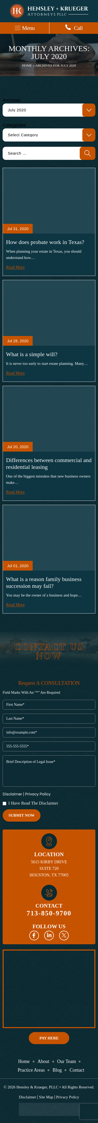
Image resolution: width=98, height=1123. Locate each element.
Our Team (66, 1061)
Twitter (64, 935)
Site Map (46, 1097)
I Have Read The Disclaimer (33, 803)
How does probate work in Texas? (45, 242)
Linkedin (49, 935)
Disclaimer (12, 794)
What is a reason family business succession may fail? (44, 582)
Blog (57, 1070)
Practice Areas (31, 1070)
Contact (77, 1070)
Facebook (34, 935)
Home (27, 65)
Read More (15, 267)
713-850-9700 (49, 913)
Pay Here (49, 1038)
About (43, 1061)
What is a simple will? (31, 354)
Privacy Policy (38, 793)
